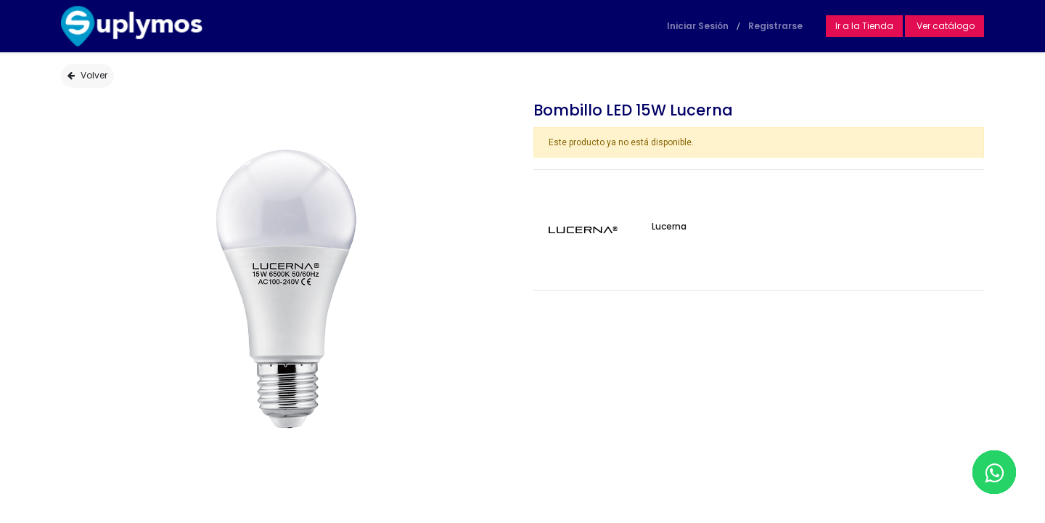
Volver (87, 75)
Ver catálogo (944, 26)
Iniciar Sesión (698, 26)
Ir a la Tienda (864, 26)
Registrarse (775, 26)
